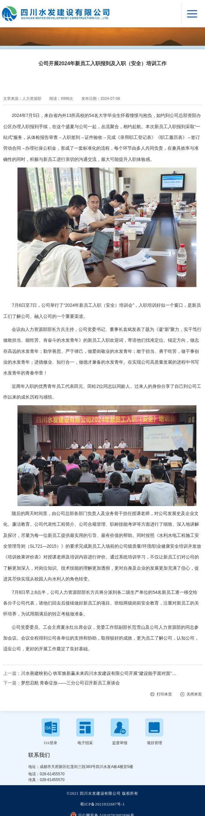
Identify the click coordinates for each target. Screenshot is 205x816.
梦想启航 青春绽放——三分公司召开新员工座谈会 (70, 683)
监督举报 (119, 743)
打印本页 (164, 694)
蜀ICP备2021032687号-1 (102, 804)
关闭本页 (194, 694)
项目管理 (154, 743)
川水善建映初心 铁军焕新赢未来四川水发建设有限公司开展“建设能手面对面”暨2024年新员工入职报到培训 (100, 673)
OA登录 (50, 743)
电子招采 (85, 743)
